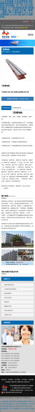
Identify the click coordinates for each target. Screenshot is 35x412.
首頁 (3, 51)
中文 (32, 21)
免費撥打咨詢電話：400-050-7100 (17, 99)
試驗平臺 (26, 382)
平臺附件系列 (7, 314)
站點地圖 (31, 379)
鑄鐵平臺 (20, 382)
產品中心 (8, 51)
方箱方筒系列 (7, 297)
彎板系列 (6, 302)
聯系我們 (6, 323)
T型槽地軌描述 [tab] (6, 108)
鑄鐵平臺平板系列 (8, 285)
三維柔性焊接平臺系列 (9, 289)
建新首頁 (3, 379)
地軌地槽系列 (7, 293)
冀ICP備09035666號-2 (24, 388)
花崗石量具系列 (8, 310)
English (26, 21)
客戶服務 (17, 379)
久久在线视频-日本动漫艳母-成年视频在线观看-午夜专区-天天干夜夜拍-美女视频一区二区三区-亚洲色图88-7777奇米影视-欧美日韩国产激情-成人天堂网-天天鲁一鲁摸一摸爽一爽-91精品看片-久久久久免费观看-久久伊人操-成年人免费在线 (17, 406)
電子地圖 (24, 379)
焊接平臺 (13, 382)
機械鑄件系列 (7, 306)
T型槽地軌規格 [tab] (16, 108)
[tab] (17, 279)
